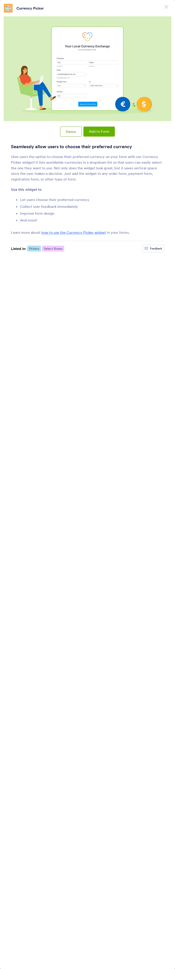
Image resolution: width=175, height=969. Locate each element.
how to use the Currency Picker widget (73, 232)
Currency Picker (30, 8)
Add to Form (99, 131)
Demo (71, 131)
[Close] (166, 7)
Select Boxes (53, 249)
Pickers (34, 249)
